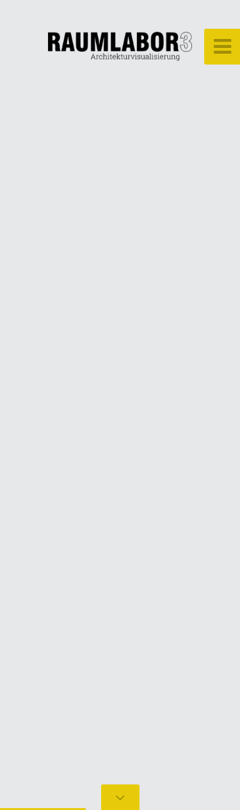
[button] (38, 405)
